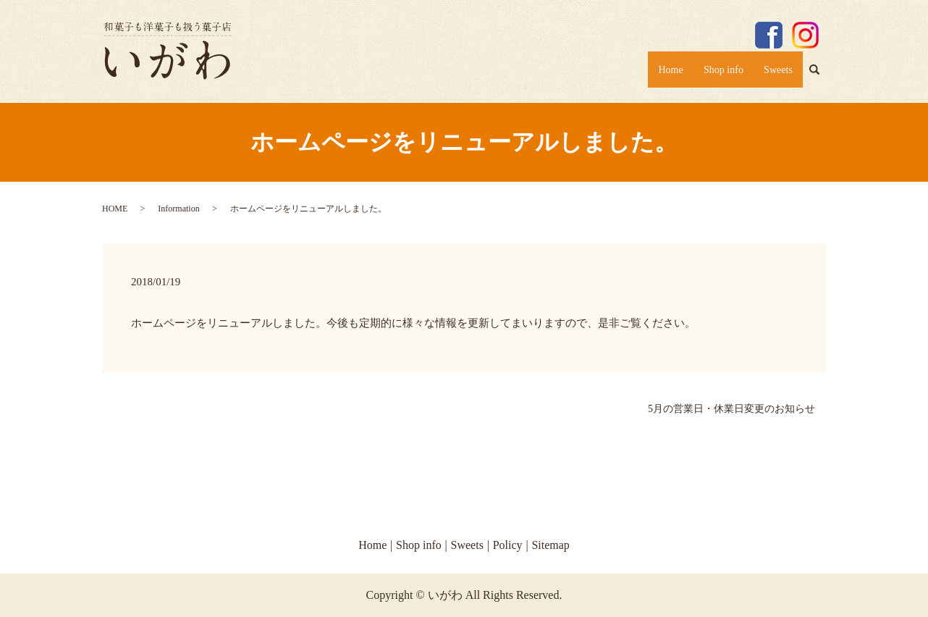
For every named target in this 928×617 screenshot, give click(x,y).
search (820, 76)
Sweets (774, 74)
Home (650, 74)
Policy (508, 545)
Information (178, 208)
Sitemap (550, 545)
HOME (114, 208)
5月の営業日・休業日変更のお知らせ (731, 408)
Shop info (710, 74)
